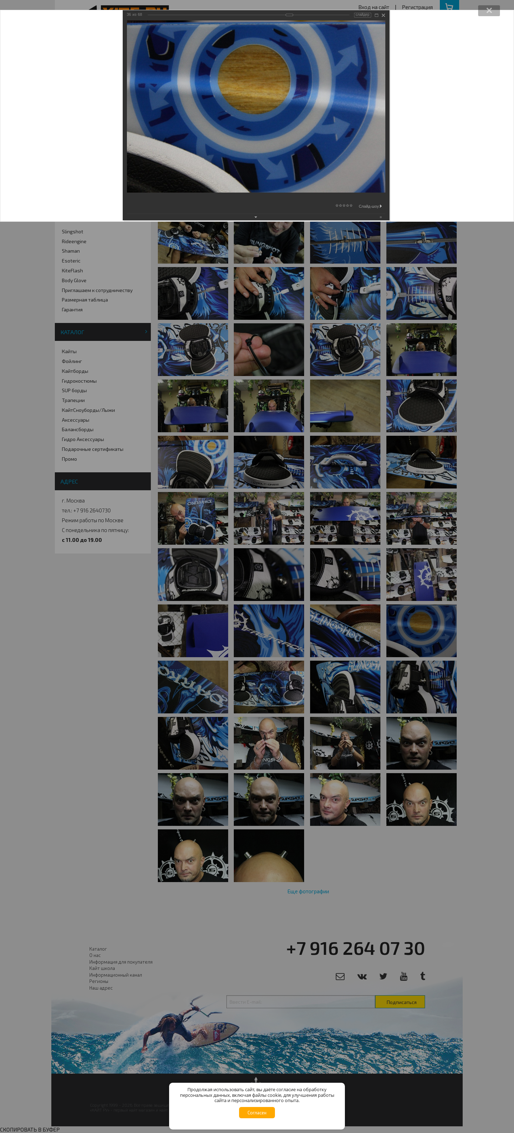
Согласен (257, 1112)
